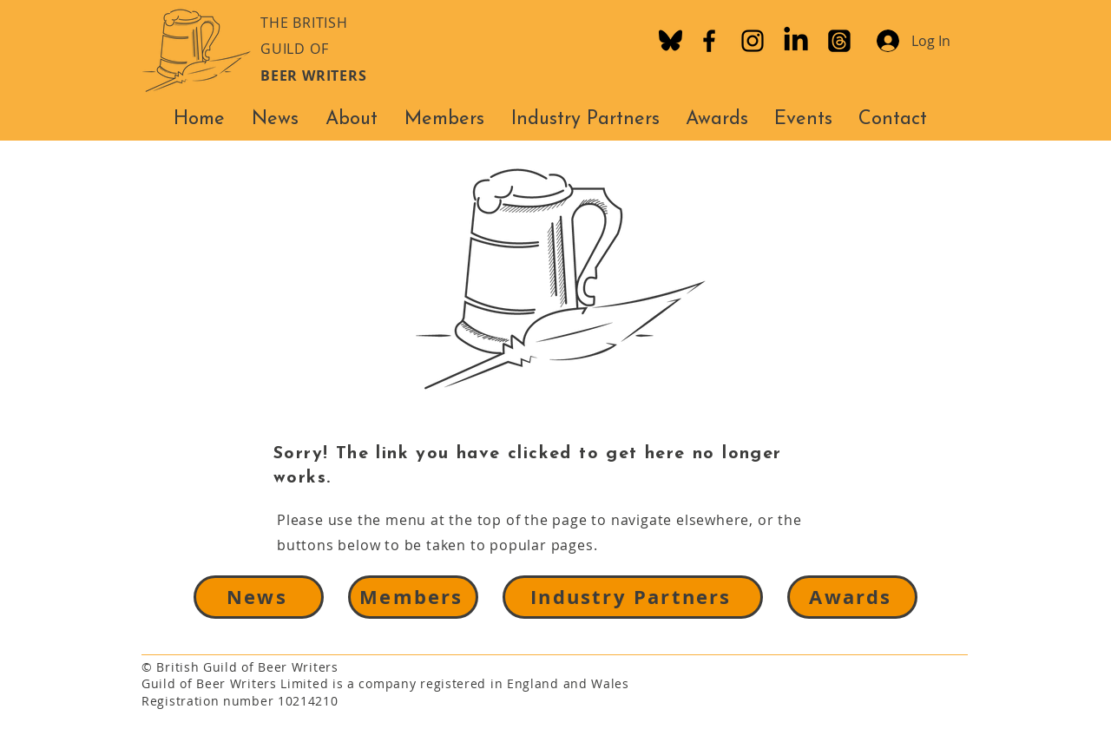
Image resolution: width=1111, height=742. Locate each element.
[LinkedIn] (796, 41)
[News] (259, 597)
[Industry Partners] (633, 597)
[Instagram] (752, 41)
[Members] (413, 597)
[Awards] (852, 597)
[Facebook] (709, 41)
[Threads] (839, 41)
